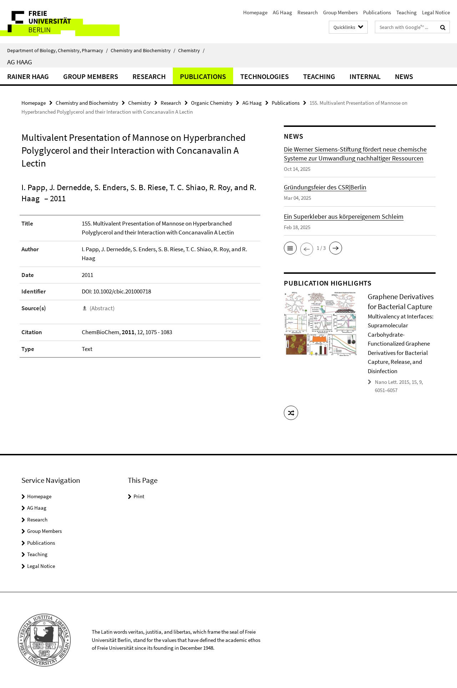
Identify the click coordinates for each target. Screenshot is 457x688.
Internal (365, 76)
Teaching (406, 12)
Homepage (255, 12)
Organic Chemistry (211, 102)
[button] (290, 248)
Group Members (340, 12)
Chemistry (191, 50)
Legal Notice (436, 12)
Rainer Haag (28, 76)
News (404, 76)
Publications (377, 12)
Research (307, 12)
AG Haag (282, 12)
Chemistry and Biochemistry (143, 50)
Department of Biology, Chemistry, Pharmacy (57, 50)
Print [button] (139, 496)
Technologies (264, 76)
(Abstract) (102, 308)
